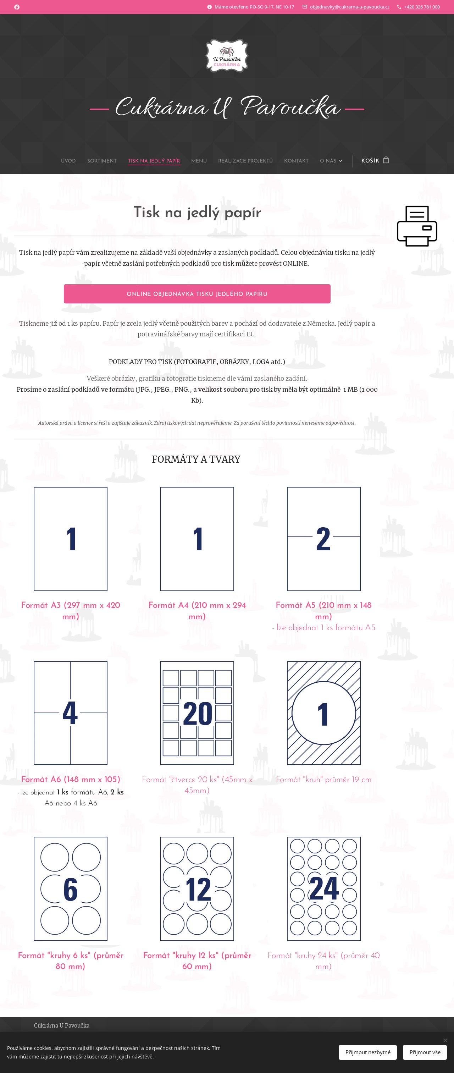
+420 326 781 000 (422, 7)
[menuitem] (54, 161)
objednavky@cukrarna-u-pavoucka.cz (349, 7)
